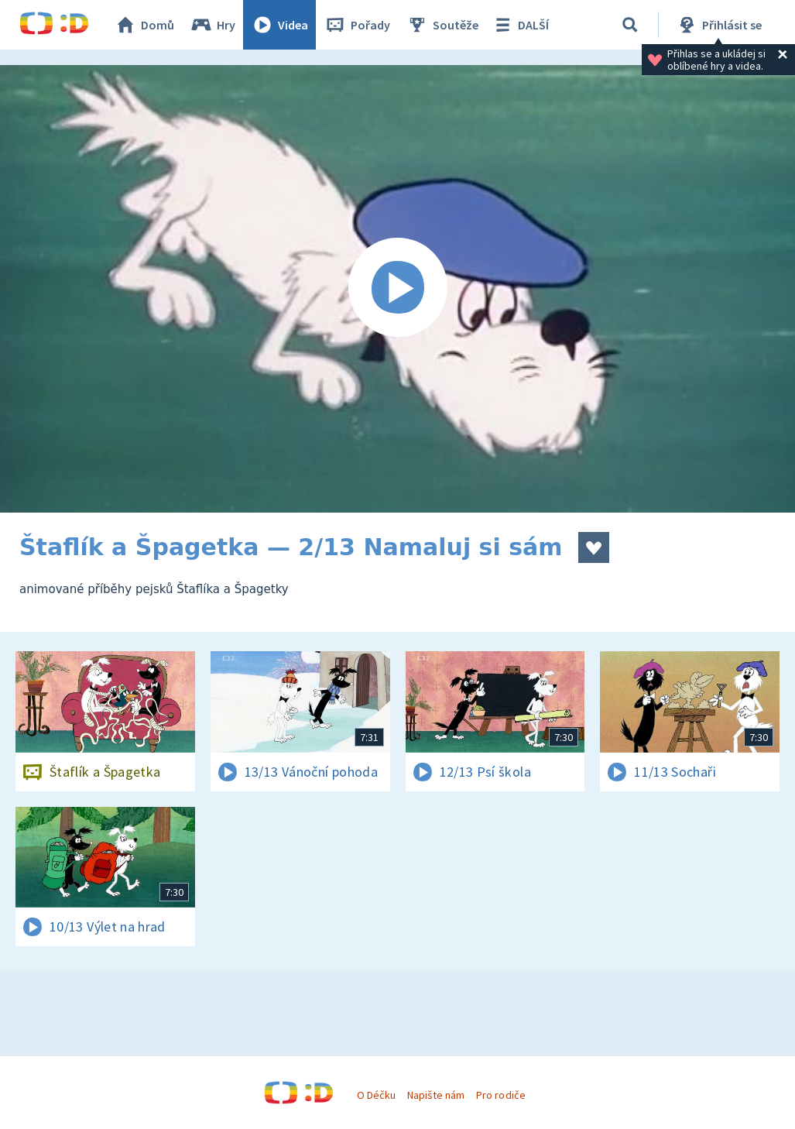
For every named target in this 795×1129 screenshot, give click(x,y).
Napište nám (435, 1095)
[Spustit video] (397, 289)
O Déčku (376, 1095)
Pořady (357, 24)
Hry (212, 24)
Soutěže (442, 24)
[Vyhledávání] (630, 25)
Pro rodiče (500, 1095)
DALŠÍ (520, 24)
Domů (144, 24)
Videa (279, 24)
